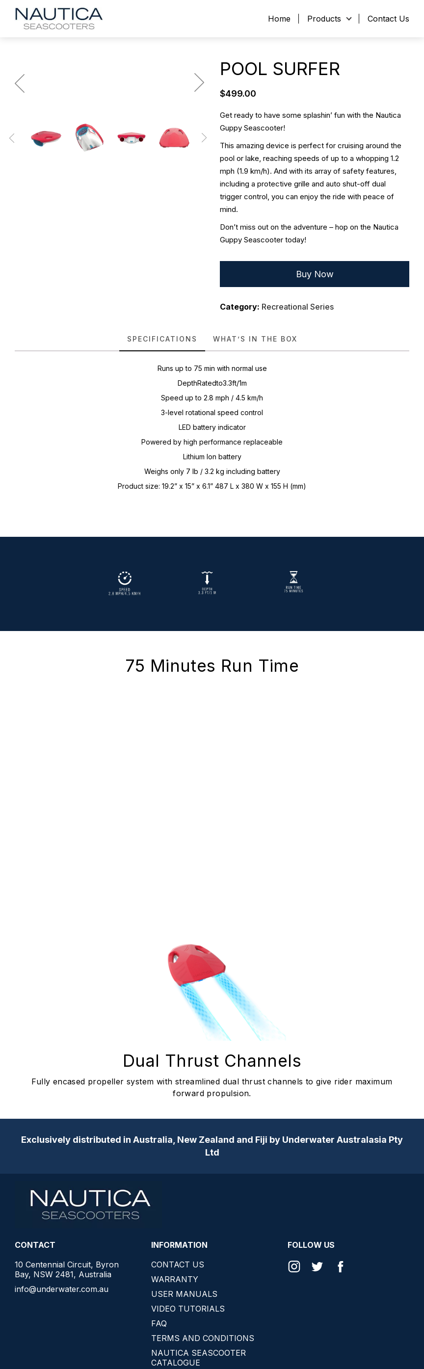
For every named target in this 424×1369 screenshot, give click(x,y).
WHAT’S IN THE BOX (255, 339)
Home (279, 19)
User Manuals (184, 1294)
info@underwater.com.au (61, 1289)
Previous (14, 249)
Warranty (174, 1279)
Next (202, 249)
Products (324, 19)
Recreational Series (298, 307)
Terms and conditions (202, 1338)
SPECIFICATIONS (162, 339)
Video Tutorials (188, 1309)
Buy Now (315, 274)
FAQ (159, 1323)
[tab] (162, 339)
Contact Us (388, 19)
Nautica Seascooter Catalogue (198, 1358)
